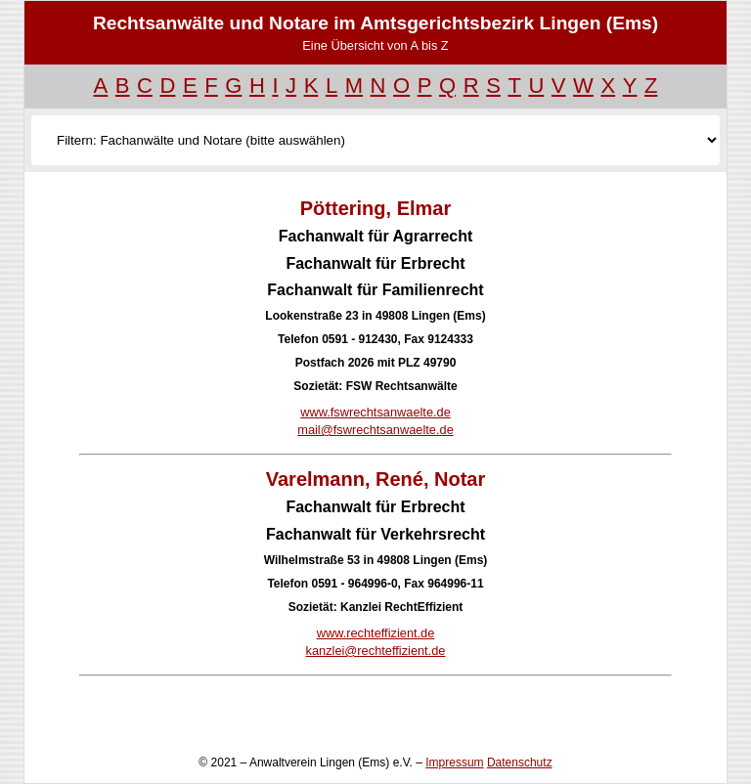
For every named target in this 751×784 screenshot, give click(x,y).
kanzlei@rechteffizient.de (376, 650)
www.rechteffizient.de (376, 633)
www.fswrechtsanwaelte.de (375, 412)
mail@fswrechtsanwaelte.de (375, 429)
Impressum (454, 762)
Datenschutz (519, 762)
